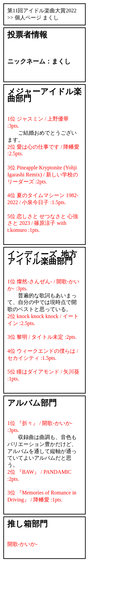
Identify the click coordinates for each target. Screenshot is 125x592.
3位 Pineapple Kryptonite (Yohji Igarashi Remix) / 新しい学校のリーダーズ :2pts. (42, 174)
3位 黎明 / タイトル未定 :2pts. (42, 337)
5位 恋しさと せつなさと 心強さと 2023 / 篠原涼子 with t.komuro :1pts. (42, 223)
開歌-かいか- (22, 544)
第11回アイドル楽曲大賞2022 (41, 10)
